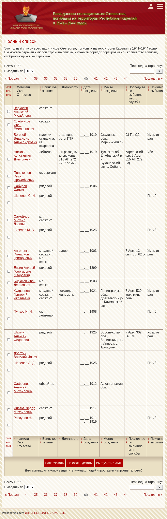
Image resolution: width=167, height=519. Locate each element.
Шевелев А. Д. (24, 363)
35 (36, 78)
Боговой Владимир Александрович (25, 138)
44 (125, 78)
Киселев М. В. (24, 230)
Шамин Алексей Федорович (22, 336)
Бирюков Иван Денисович (24, 282)
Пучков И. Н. (23, 311)
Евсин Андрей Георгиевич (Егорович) (24, 271)
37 (56, 78)
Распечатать (54, 463)
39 (75, 78)
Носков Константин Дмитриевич (23, 155)
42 (106, 78)
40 (86, 79)
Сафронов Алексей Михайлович (23, 387)
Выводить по (14, 71)
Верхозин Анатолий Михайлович (23, 111)
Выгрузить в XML (109, 463)
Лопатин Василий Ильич (25, 355)
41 (96, 78)
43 (116, 78)
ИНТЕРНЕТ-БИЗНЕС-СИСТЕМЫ (45, 512)
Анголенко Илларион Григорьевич (23, 254)
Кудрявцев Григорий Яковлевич (22, 294)
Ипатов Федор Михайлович (24, 410)
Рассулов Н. (23, 418)
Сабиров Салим (20, 187)
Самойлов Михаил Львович (21, 220)
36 (46, 78)
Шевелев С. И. (25, 195)
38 (65, 78)
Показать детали (79, 463)
